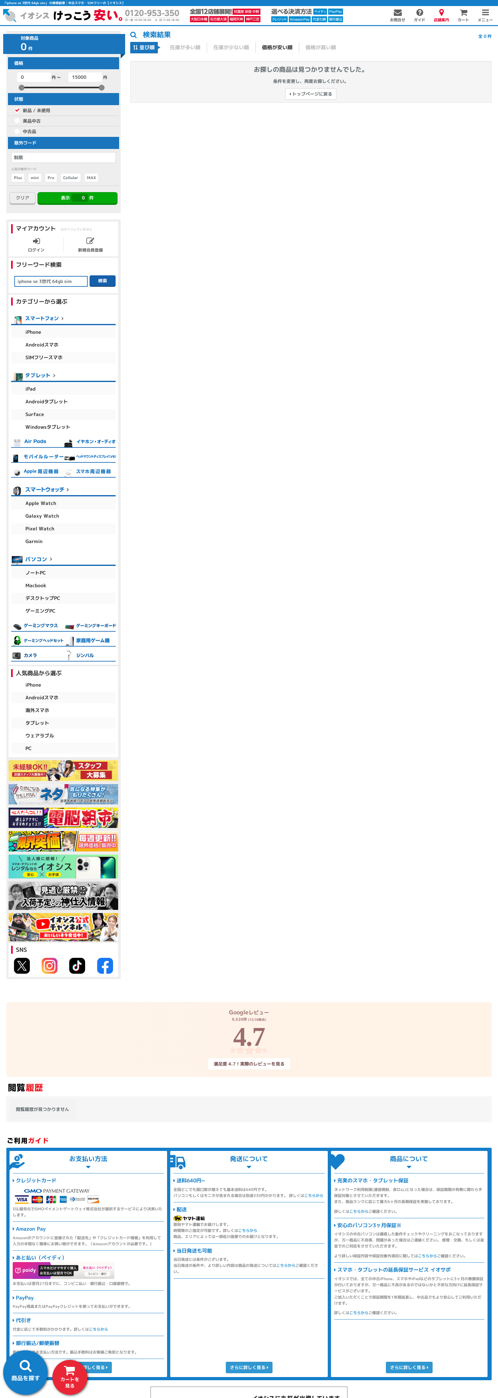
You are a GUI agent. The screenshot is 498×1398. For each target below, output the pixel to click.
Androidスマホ (41, 344)
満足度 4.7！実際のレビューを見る (248, 1064)
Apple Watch (40, 503)
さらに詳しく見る (88, 1367)
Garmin (34, 541)
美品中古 (32, 121)
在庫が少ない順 (231, 47)
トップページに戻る (310, 94)
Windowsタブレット (48, 427)
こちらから (98, 1329)
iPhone (33, 332)
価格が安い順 (277, 47)
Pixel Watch (39, 528)
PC (28, 748)
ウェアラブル (39, 735)
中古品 (29, 131)
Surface (34, 414)
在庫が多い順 (185, 47)
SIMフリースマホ (44, 357)
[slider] (21, 88)
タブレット (37, 723)
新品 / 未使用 (36, 110)
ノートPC (35, 572)
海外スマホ (37, 710)
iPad (30, 389)
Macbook (35, 585)
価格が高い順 (321, 47)
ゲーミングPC (40, 611)
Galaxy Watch (42, 516)
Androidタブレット (46, 401)
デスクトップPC (42, 598)
